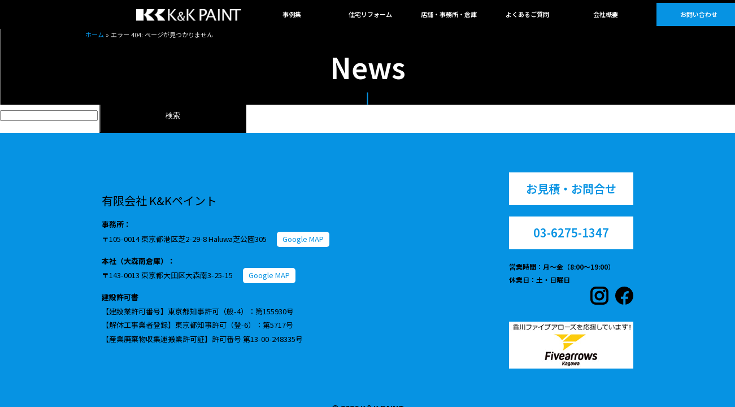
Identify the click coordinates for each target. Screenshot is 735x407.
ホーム (94, 34)
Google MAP (303, 238)
